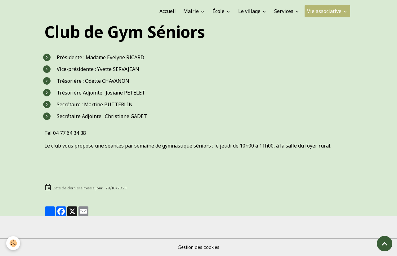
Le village (250, 11)
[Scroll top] (384, 243)
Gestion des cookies (198, 247)
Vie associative (325, 11)
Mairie (191, 11)
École (219, 11)
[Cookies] (13, 243)
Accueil (167, 11)
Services (284, 11)
